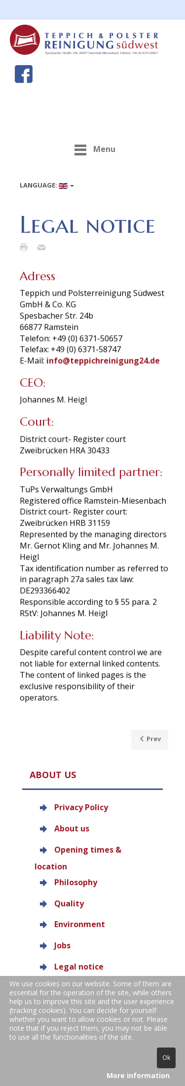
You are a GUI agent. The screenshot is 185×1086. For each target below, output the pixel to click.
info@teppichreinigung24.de (103, 369)
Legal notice (79, 966)
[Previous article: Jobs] (149, 740)
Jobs (62, 945)
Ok (166, 1057)
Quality (69, 903)
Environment (79, 924)
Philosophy (75, 881)
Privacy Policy (81, 807)
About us (71, 828)
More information (138, 1075)
